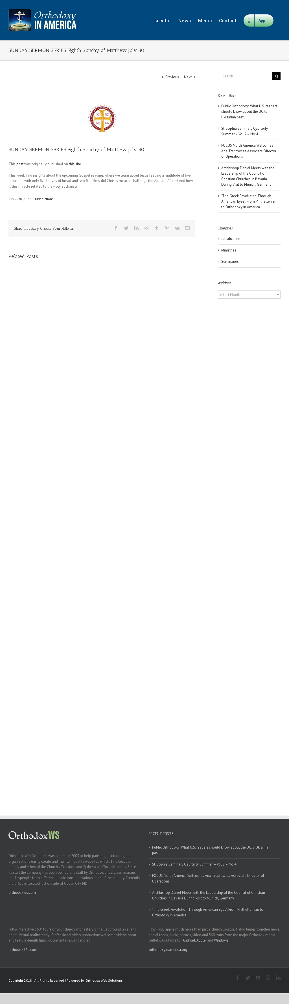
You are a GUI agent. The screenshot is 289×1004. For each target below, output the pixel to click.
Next (188, 77)
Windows (221, 940)
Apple (201, 940)
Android (189, 940)
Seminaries (230, 261)
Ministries (228, 250)
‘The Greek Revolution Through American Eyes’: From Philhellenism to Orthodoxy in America (249, 201)
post (19, 164)
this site (75, 164)
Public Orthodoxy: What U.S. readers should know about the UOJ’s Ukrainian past (249, 112)
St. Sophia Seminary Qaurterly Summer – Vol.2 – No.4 (194, 864)
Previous (172, 77)
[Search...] (245, 76)
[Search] (276, 76)
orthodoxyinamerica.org (168, 949)
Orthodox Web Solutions (104, 980)
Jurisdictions (44, 199)
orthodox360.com (22, 949)
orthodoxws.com (22, 892)
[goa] (101, 118)
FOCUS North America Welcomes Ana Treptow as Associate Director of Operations (248, 151)
